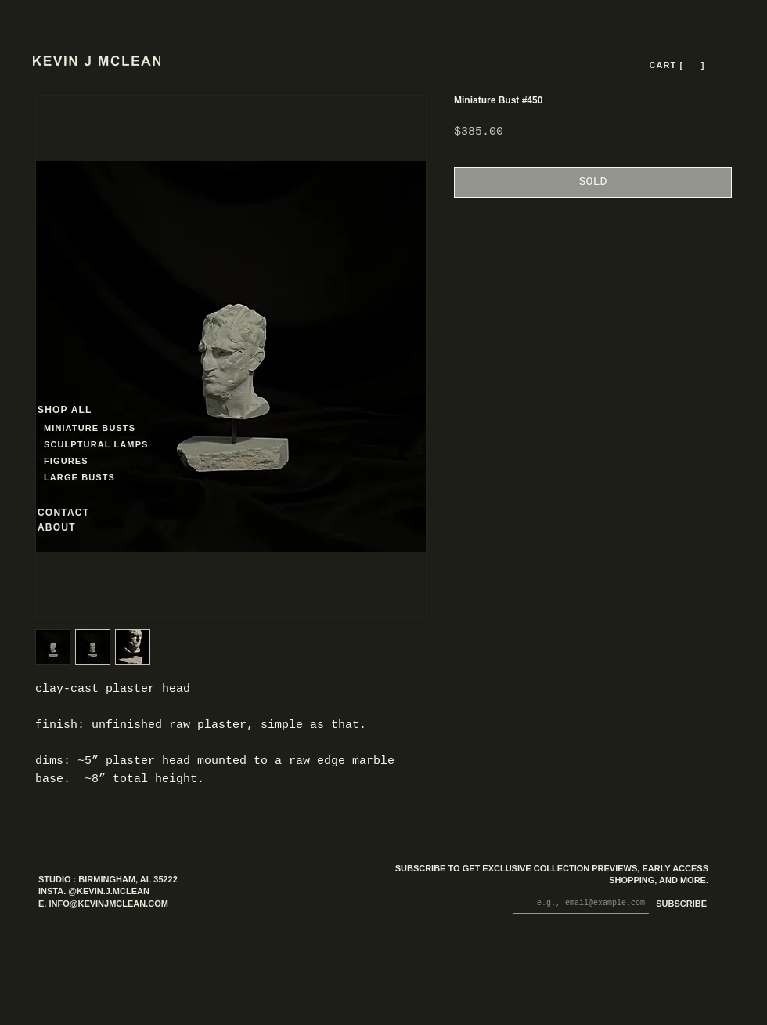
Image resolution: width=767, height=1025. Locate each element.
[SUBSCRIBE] (678, 905)
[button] (692, 65)
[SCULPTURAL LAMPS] (98, 444)
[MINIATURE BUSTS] (149, 428)
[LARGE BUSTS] (84, 477)
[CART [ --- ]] (678, 65)
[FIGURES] (90, 461)
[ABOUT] (77, 527)
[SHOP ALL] (94, 410)
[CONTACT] (77, 513)
